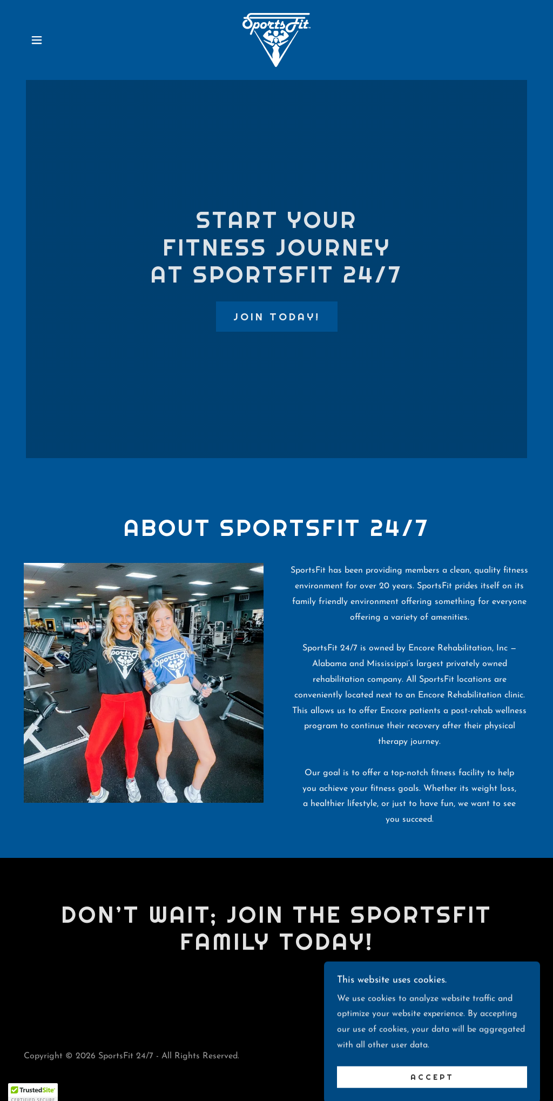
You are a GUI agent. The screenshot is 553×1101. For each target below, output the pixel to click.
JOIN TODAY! (276, 316)
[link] (276, 39)
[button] (37, 40)
